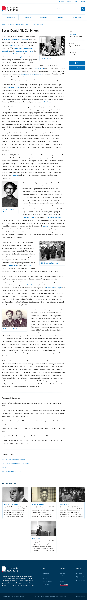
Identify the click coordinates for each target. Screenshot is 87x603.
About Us (76, 1)
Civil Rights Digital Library (14, 474)
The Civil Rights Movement (40, 24)
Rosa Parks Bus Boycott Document (16, 462)
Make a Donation (64, 588)
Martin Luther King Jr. (54, 290)
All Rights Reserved (60, 599)
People (61, 579)
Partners (69, 1)
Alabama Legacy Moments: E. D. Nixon (18, 466)
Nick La (45, 105)
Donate (83, 1)
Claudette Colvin (29, 220)
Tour (49, 105)
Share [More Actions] (77, 63)
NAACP (15, 178)
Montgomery (24, 45)
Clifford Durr (12, 268)
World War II (6, 71)
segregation (12, 60)
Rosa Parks (6, 57)
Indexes (26, 17)
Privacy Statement (80, 599)
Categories (10, 17)
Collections (43, 17)
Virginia (29, 268)
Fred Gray (46, 229)
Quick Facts (77, 17)
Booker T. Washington (56, 220)
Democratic (12, 77)
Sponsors (61, 1)
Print (77, 68)
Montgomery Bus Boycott (11, 54)
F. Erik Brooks (73, 34)
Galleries (60, 17)
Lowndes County (14, 90)
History (4, 24)
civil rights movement (14, 39)
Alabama (27, 39)
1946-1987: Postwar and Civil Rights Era (19, 24)
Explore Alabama (47, 585)
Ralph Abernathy (33, 288)
